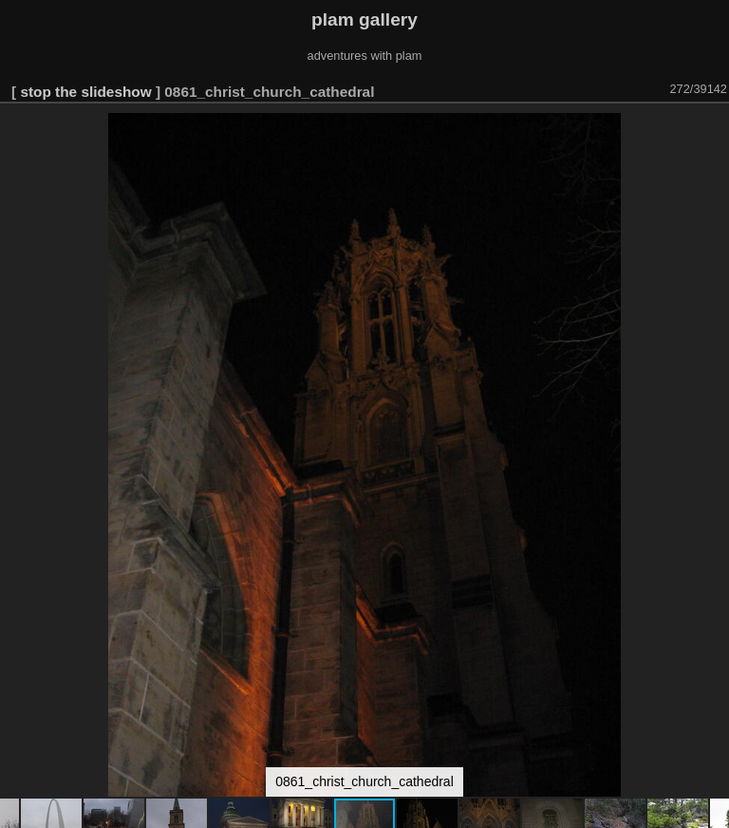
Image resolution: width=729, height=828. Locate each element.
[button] (712, 130)
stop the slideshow (85, 92)
